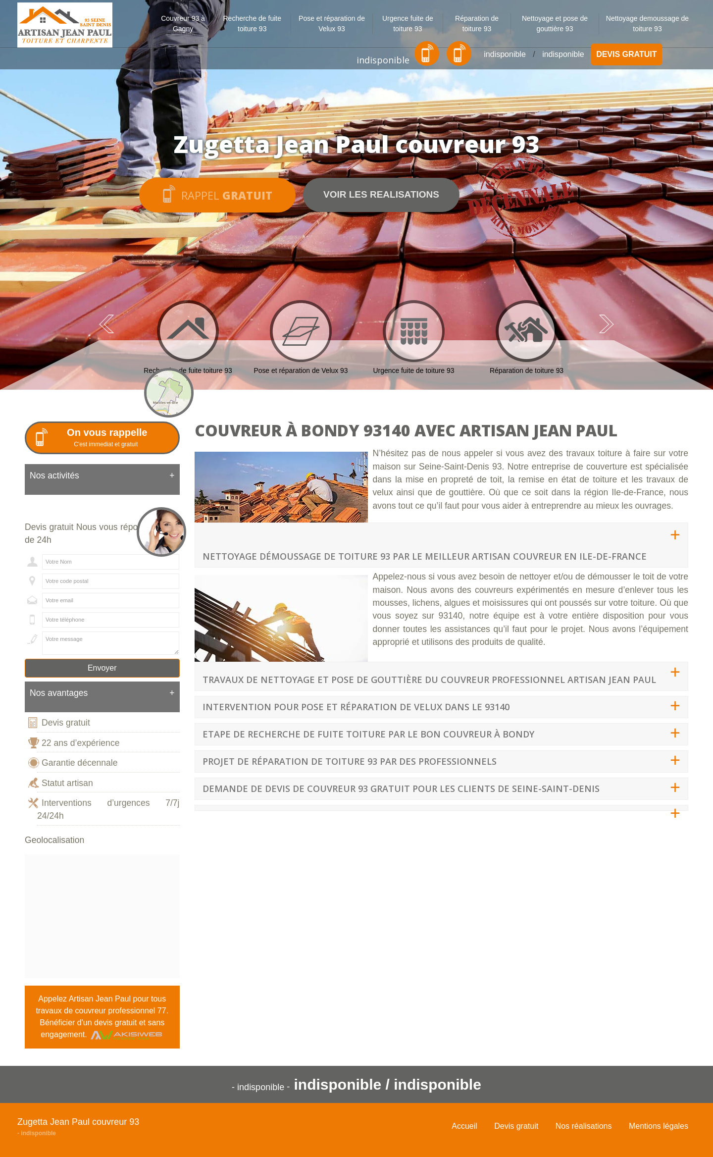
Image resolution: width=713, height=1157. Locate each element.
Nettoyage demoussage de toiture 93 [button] (647, 23)
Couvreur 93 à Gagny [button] (183, 23)
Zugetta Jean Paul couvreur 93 (78, 1122)
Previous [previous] (106, 324)
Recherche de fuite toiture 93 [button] (252, 23)
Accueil (464, 1126)
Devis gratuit (626, 54)
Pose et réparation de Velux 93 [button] (332, 23)
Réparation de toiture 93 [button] (477, 23)
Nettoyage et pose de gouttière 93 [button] (555, 23)
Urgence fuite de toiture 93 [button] (407, 23)
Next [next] (606, 324)
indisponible (382, 60)
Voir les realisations (381, 194)
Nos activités (102, 475)
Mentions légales (658, 1126)
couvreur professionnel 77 (120, 1010)
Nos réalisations (584, 1126)
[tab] (102, 479)
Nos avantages (102, 692)
